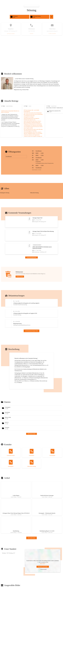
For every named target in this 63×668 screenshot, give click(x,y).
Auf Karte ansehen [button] (11, 33)
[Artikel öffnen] (16, 489)
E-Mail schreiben (52, 33)
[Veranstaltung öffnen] (31, 222)
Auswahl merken (43, 568)
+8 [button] (51, 16)
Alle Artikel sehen (31, 537)
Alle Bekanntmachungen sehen (31, 330)
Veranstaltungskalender (31, 257)
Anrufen (31, 33)
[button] (31, 407)
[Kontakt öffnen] (10, 452)
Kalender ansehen (20, 276)
